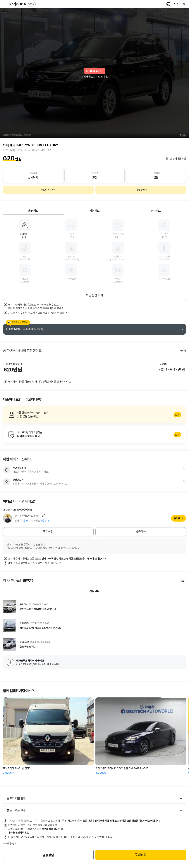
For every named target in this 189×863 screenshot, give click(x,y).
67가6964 (22, 4)
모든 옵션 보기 (94, 295)
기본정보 (94, 211)
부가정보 (155, 211)
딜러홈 (177, 518)
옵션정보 (33, 211)
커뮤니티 (94, 591)
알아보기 (94, 414)
